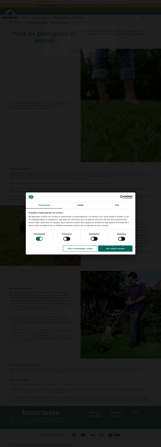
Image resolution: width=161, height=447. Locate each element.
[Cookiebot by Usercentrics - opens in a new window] (122, 197)
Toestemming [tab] (44, 205)
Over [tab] (117, 205)
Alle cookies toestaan (115, 249)
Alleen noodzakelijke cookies (80, 249)
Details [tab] (81, 205)
